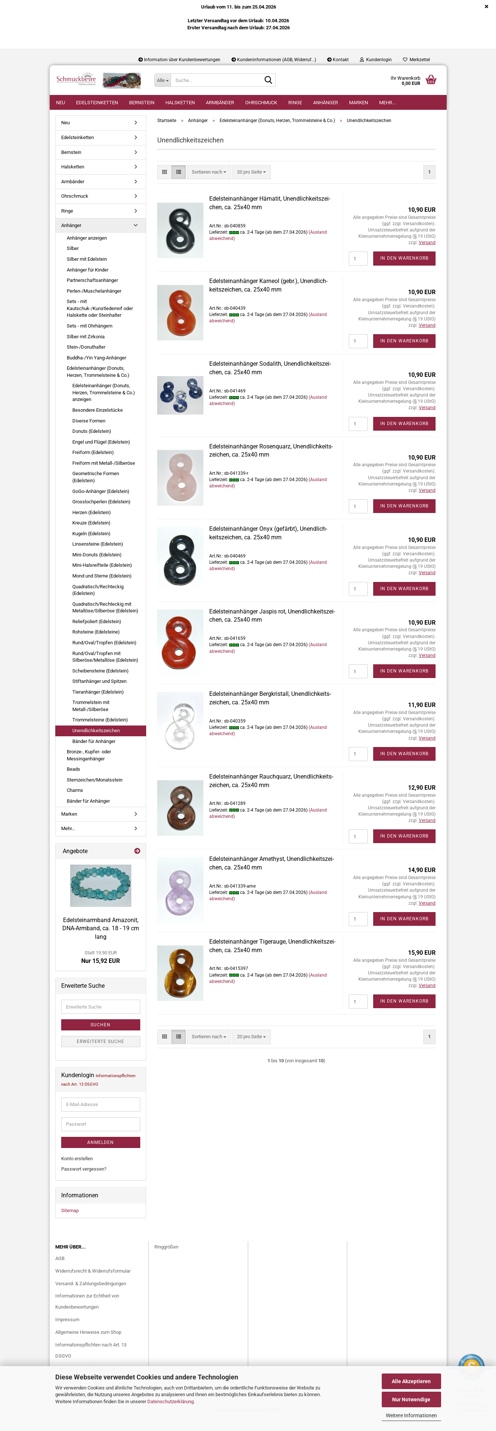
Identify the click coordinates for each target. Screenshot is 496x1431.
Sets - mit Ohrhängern (89, 337)
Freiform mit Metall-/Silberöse (103, 474)
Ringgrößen (166, 1258)
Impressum (67, 1330)
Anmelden (100, 1153)
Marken (358, 102)
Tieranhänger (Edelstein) (98, 703)
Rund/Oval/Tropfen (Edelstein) (104, 654)
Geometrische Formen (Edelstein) (95, 488)
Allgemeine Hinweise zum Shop (88, 1343)
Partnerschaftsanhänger (92, 291)
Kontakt (338, 59)
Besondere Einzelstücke (97, 421)
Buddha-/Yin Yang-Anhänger (96, 369)
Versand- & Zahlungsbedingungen (90, 1294)
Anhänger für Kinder (87, 281)
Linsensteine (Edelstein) (97, 555)
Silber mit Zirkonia (86, 348)
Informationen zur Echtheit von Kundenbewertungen (87, 1312)
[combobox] (209, 183)
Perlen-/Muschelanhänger (94, 302)
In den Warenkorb (404, 269)
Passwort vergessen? (83, 1180)
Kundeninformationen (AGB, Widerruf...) (273, 59)
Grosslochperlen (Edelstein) (101, 513)
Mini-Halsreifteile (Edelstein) (102, 576)
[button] (164, 183)
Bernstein (141, 102)
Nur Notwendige (411, 1399)
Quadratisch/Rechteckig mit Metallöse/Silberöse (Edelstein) (105, 618)
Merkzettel (416, 59)
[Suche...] (162, 80)
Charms (75, 801)
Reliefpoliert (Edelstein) (96, 632)
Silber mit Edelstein (87, 270)
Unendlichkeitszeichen (96, 741)
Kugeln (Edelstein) (91, 544)
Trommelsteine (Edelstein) (100, 731)
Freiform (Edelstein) (93, 463)
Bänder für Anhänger (93, 752)
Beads (73, 780)
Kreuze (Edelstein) (91, 534)
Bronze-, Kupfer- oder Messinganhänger (89, 766)
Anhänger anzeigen (87, 249)
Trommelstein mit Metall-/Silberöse (90, 717)
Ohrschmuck (261, 102)
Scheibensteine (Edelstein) (100, 682)
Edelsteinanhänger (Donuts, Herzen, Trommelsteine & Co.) (98, 382)
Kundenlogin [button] (376, 59)
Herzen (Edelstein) (91, 523)
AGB (60, 1269)
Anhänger (325, 102)
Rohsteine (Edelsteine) (96, 643)
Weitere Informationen (411, 1415)
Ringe (295, 102)
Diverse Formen (88, 432)
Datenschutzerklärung (170, 1401)
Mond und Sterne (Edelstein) (102, 587)
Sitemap (70, 1221)
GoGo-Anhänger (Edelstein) (100, 502)
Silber (73, 259)
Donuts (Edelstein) (91, 442)
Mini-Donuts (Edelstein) (97, 566)
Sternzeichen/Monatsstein (94, 791)
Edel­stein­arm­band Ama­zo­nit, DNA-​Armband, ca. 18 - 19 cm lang (100, 940)
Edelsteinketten (97, 102)
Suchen (101, 1036)
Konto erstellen (77, 1169)
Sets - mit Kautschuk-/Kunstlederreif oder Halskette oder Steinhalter (100, 319)
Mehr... (387, 102)
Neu (60, 102)
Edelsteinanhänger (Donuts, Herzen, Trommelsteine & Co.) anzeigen (103, 403)
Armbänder (220, 102)
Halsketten (180, 102)
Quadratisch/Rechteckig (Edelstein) (98, 601)
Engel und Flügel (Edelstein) (101, 453)
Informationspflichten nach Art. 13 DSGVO (91, 1361)
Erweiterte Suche (100, 1052)
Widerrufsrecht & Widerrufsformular (93, 1282)
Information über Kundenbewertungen (179, 59)
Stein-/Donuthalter (86, 358)
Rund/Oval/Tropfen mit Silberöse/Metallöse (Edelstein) (105, 668)
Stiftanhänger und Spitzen (99, 692)
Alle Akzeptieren (411, 1381)
